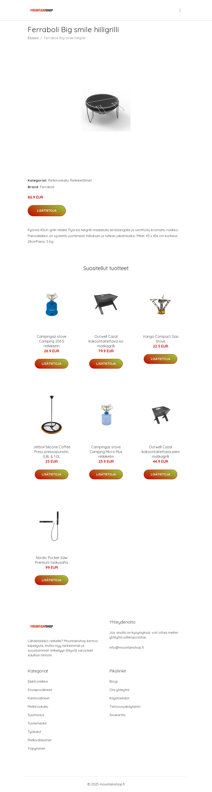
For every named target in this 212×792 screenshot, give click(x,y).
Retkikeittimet (81, 180)
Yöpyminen (36, 748)
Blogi (113, 681)
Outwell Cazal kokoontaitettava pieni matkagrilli (161, 452)
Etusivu (33, 38)
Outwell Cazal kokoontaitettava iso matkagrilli (106, 341)
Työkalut (34, 732)
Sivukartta (117, 715)
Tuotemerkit (37, 723)
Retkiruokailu (58, 180)
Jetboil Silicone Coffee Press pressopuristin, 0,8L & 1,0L (51, 452)
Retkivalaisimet (40, 740)
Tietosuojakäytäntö (125, 706)
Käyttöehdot (119, 698)
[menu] (180, 10)
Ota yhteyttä (119, 690)
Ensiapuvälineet (40, 690)
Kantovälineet (38, 698)
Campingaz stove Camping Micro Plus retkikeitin (106, 452)
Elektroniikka (38, 681)
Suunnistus (36, 715)
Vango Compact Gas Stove (160, 338)
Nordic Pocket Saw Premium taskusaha (51, 560)
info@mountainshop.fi (126, 647)
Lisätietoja (47, 211)
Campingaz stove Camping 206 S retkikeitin (51, 341)
